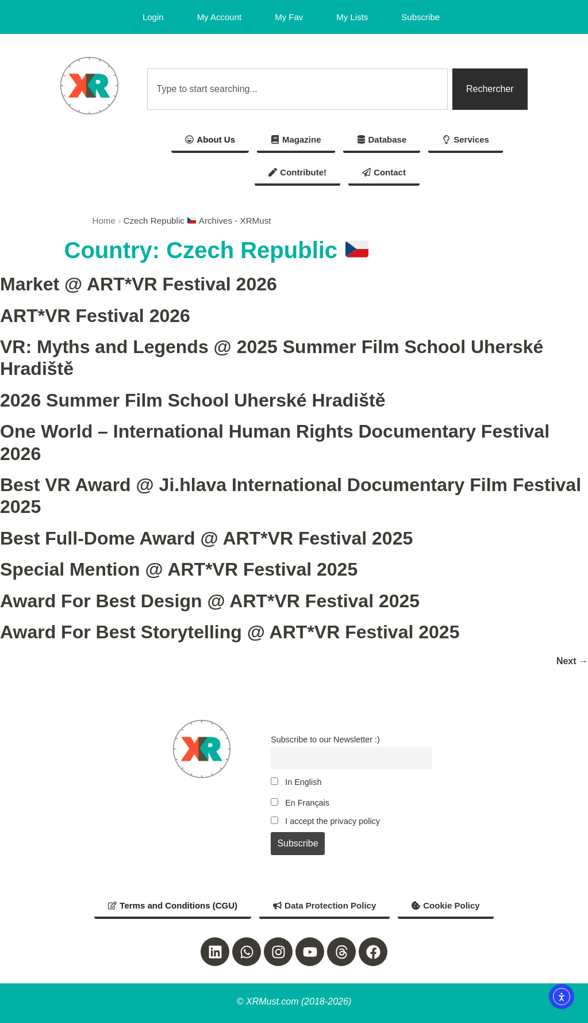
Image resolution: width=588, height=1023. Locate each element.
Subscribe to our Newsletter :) (325, 739)
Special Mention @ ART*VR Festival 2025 (179, 569)
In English (296, 782)
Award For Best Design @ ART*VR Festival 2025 (210, 601)
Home (104, 220)
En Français (300, 802)
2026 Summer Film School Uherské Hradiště (192, 400)
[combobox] (297, 89)
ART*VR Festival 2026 (95, 315)
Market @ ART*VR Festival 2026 (138, 284)
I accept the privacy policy (325, 821)
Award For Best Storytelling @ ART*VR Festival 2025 (229, 632)
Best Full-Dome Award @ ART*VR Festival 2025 (206, 538)
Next (572, 661)
